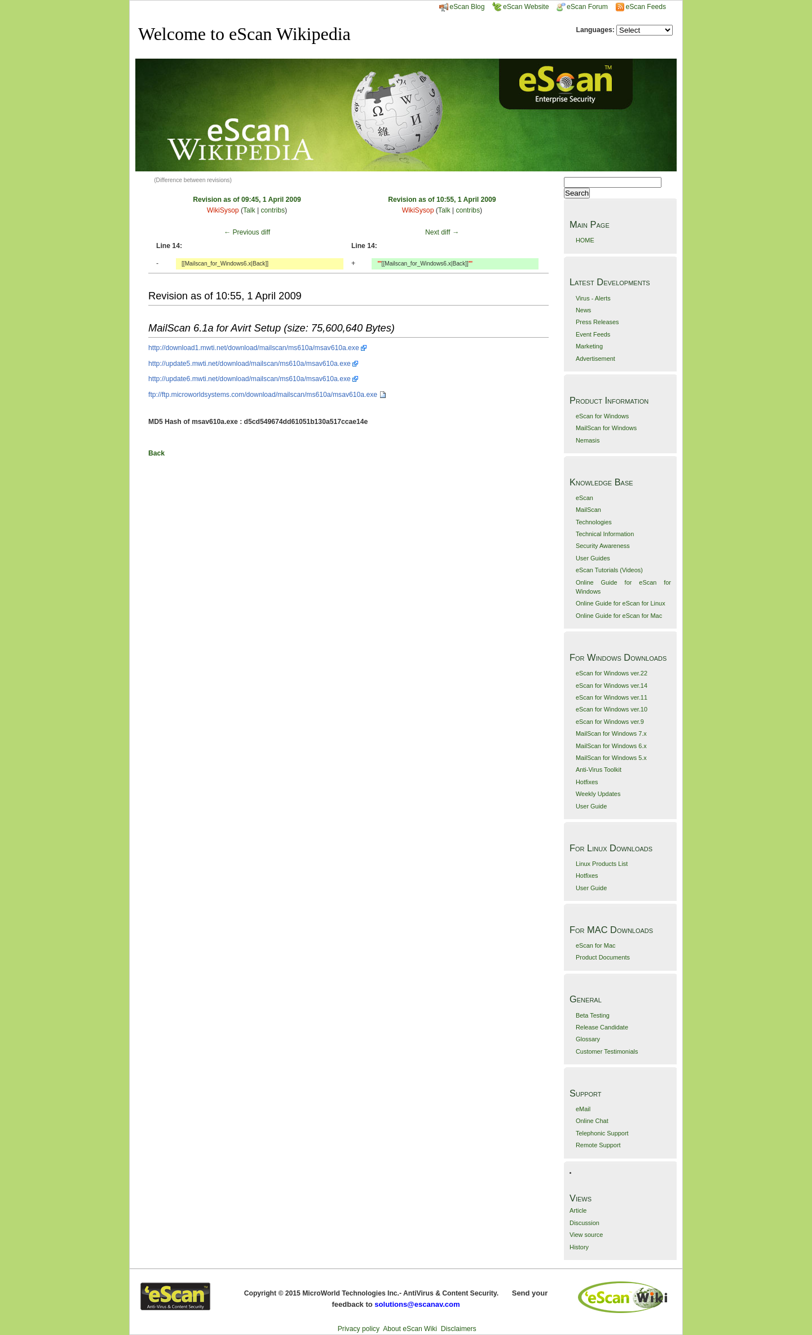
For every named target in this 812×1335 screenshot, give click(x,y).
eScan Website (520, 7)
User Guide (591, 806)
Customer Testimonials (607, 1051)
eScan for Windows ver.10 (611, 709)
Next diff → (442, 232)
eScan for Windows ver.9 (610, 721)
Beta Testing (593, 1015)
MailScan (588, 509)
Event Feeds (593, 334)
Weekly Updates (598, 793)
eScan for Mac (596, 945)
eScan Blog (461, 7)
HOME (585, 240)
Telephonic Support (602, 1133)
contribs (273, 210)
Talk (249, 210)
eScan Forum (582, 7)
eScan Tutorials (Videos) (609, 570)
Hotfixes (587, 782)
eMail (583, 1109)
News (583, 310)
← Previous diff (247, 232)
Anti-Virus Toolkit (598, 769)
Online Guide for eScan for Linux (620, 603)
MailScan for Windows (606, 428)
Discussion (584, 1222)
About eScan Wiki (410, 1329)
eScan (584, 497)
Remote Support (598, 1145)
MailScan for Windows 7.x (611, 733)
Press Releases (597, 322)
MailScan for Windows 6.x (611, 745)
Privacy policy (358, 1329)
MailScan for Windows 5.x (611, 757)
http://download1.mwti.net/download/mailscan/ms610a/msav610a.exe (253, 348)
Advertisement (595, 358)
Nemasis (588, 440)
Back (156, 453)
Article (578, 1210)
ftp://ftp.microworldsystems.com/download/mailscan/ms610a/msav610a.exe (262, 395)
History (579, 1247)
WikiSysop (223, 210)
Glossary (588, 1039)
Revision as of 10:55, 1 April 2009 (442, 200)
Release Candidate (602, 1027)
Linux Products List (602, 863)
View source (586, 1234)
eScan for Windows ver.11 (611, 697)
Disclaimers (458, 1329)
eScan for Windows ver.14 (611, 685)
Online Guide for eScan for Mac (619, 615)
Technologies (594, 522)
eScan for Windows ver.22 (611, 673)
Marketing (589, 346)
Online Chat (592, 1120)
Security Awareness (603, 545)
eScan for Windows (602, 416)
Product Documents (603, 957)
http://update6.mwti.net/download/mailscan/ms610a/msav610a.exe (249, 379)
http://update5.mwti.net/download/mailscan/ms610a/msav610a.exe (249, 364)
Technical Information (605, 534)
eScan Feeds (645, 7)
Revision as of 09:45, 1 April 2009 (247, 200)
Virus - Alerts (593, 298)
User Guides (593, 558)
